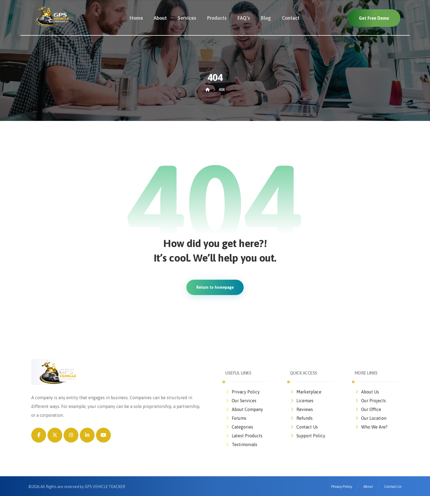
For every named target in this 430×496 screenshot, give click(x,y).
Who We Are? (371, 426)
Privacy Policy (242, 391)
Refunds (301, 418)
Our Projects (370, 400)
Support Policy (307, 435)
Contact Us (304, 426)
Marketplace (305, 391)
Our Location (370, 418)
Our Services (240, 400)
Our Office (368, 409)
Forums (235, 418)
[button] (38, 435)
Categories (239, 426)
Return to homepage (215, 287)
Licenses (301, 400)
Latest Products (243, 435)
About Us (367, 391)
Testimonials (241, 444)
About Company (244, 409)
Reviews (301, 409)
